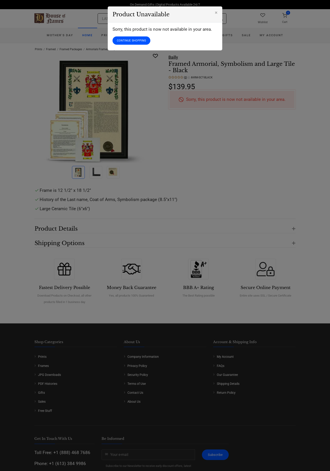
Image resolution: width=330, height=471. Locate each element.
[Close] (216, 13)
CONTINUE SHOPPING (131, 40)
